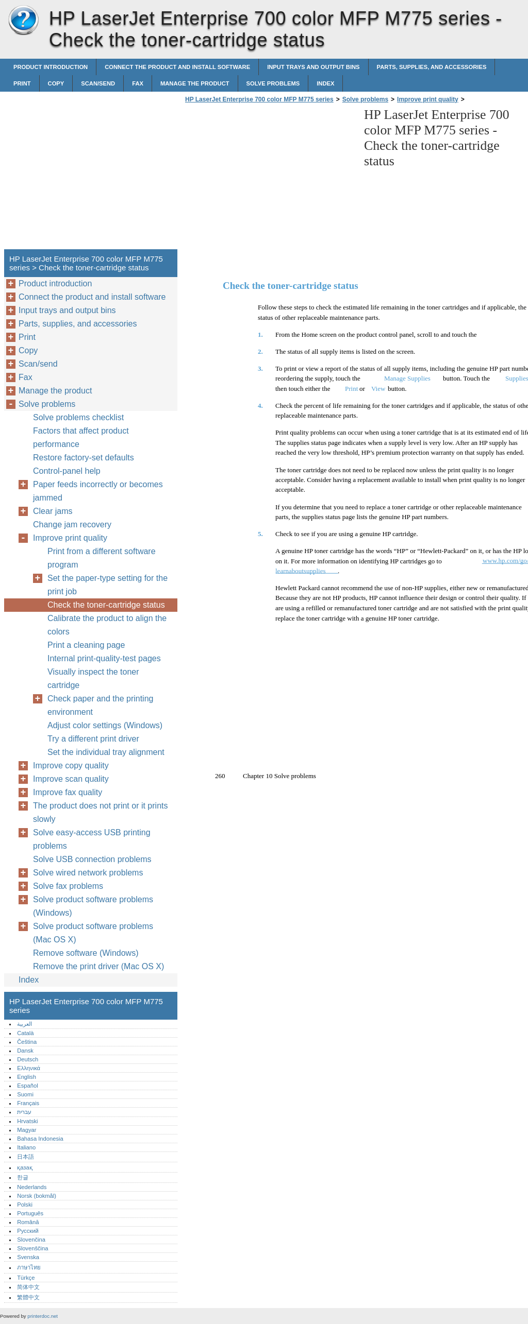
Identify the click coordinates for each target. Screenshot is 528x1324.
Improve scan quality (71, 779)
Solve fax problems (68, 886)
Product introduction (50, 67)
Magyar (26, 1130)
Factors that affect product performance (81, 437)
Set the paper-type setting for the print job (107, 585)
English (26, 1077)
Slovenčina (31, 1239)
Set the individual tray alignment (105, 752)
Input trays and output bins (313, 67)
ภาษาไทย (29, 1267)
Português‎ (30, 1213)
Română (28, 1222)
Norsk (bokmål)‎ (36, 1196)
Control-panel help (67, 471)
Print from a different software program (101, 558)
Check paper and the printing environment (100, 705)
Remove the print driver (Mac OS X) (98, 966)
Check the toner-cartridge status (106, 604)
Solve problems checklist (78, 417)
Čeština (27, 1042)
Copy (56, 83)
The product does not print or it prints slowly (100, 812)
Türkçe (26, 1278)
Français (28, 1103)
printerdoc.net (42, 1316)
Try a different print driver (93, 738)
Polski (24, 1204)
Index (325, 83)
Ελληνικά (28, 1068)
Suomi (25, 1094)
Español (27, 1085)
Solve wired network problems (88, 872)
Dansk (25, 1050)
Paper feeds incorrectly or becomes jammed (98, 491)
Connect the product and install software (177, 67)
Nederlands (31, 1187)
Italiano (26, 1147)
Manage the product (194, 83)
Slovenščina (32, 1248)
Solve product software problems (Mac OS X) (93, 933)
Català (25, 1033)
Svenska (28, 1257)
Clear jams (52, 511)
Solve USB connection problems (92, 859)
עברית (24, 1112)
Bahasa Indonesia (40, 1139)
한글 (22, 1177)
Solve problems (273, 83)
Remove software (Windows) (86, 953)
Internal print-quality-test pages (104, 658)
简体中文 (28, 1287)
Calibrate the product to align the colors (107, 625)
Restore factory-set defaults (83, 457)
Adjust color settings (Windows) (104, 725)
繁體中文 (28, 1297)
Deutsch (27, 1059)
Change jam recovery (72, 524)
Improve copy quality (71, 765)
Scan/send (98, 83)
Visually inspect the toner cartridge (93, 678)
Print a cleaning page (86, 645)
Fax (137, 83)
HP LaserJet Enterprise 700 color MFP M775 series (23, 20)
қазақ (24, 1167)
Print (22, 83)
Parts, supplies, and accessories (432, 67)
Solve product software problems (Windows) (93, 906)
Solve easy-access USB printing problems (92, 839)
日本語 (25, 1157)
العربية (24, 1024)
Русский (28, 1231)
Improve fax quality (67, 792)
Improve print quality (427, 99)
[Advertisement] (269, 179)
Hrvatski (27, 1121)
